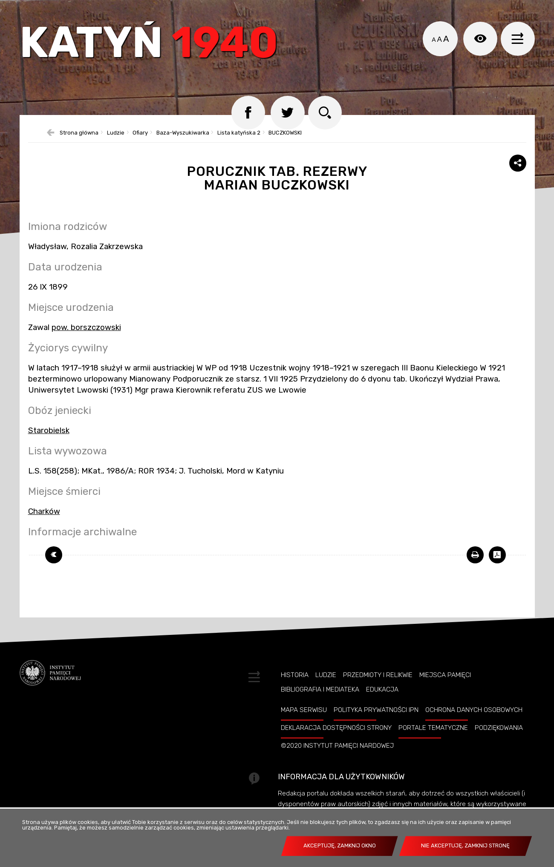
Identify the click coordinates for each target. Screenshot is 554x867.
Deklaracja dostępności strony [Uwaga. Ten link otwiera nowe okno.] (336, 728)
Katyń (149, 44)
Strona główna (79, 133)
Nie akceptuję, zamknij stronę (465, 845)
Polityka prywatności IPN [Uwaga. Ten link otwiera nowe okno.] (376, 710)
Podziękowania (499, 728)
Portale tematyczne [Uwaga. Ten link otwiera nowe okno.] (433, 728)
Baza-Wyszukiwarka (182, 133)
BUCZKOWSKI (285, 133)
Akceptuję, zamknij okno (339, 845)
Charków (44, 511)
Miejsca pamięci (445, 675)
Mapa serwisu (304, 710)
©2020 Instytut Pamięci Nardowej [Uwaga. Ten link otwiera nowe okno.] (337, 745)
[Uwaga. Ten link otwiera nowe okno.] (475, 554)
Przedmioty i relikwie (378, 675)
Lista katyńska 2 (238, 133)
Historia (295, 675)
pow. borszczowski (86, 327)
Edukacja (382, 690)
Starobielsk (48, 430)
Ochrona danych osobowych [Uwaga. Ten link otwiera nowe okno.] (473, 710)
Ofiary (140, 133)
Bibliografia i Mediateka (320, 690)
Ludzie (115, 133)
